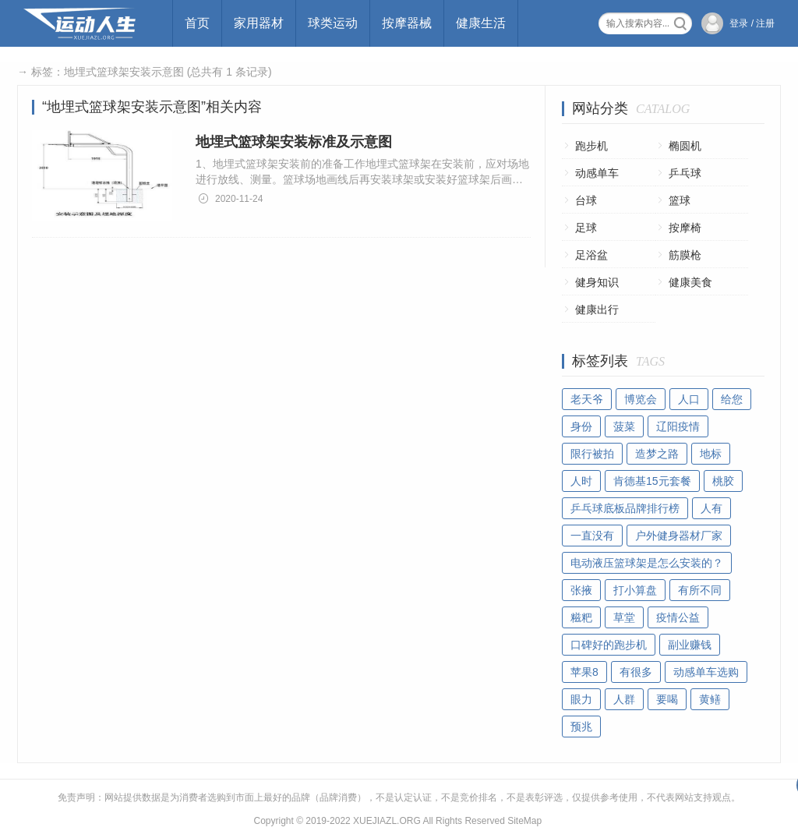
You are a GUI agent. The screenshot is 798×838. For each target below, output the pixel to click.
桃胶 (723, 481)
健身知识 (597, 282)
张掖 (581, 590)
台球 (586, 200)
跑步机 (591, 146)
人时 (581, 481)
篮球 (679, 200)
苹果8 (584, 672)
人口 (689, 399)
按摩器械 (407, 23)
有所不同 (700, 590)
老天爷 (586, 399)
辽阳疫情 (678, 426)
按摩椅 (685, 227)
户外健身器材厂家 (678, 535)
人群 (624, 699)
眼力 (581, 699)
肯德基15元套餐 (652, 481)
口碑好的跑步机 (608, 644)
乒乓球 (685, 173)
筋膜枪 (685, 255)
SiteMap (524, 820)
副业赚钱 (689, 644)
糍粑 (581, 617)
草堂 (624, 617)
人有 (711, 508)
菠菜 (624, 426)
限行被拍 (592, 453)
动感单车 (597, 173)
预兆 (581, 726)
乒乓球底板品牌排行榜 (625, 508)
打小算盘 (635, 590)
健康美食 (690, 282)
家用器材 (259, 23)
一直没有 (592, 535)
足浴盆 (591, 255)
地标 (711, 453)
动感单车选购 (706, 672)
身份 (581, 426)
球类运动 (333, 23)
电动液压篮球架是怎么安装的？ (646, 563)
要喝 (667, 699)
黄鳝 (710, 699)
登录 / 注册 (752, 23)
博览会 (640, 399)
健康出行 (597, 309)
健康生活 (481, 23)
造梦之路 (657, 453)
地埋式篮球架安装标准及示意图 (294, 142)
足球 (586, 227)
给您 (732, 399)
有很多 (636, 672)
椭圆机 (685, 146)
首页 (197, 23)
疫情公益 (678, 617)
